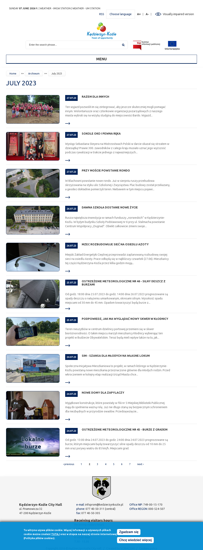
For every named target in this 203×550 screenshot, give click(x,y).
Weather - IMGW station (55, 8)
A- (147, 14)
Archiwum (34, 73)
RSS (101, 14)
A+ (139, 14)
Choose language (121, 14)
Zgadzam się (128, 532)
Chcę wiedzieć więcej (135, 540)
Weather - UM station (86, 8)
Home (12, 73)
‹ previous (68, 464)
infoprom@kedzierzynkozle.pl (104, 504)
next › (140, 464)
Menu (101, 59)
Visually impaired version (178, 14)
